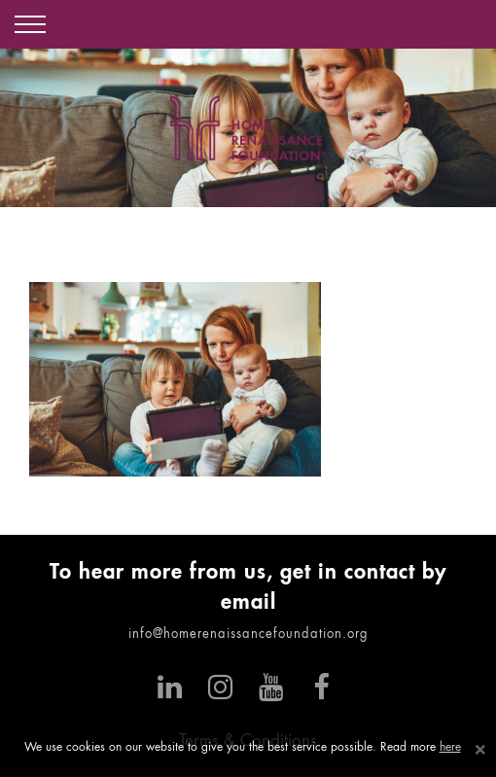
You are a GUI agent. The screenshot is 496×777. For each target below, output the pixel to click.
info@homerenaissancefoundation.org (248, 634)
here (450, 748)
